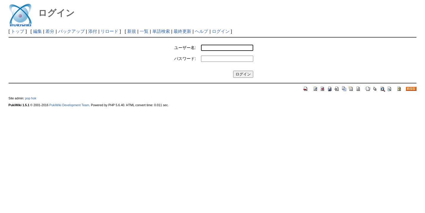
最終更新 (182, 31)
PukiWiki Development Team (69, 105)
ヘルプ (201, 31)
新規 (131, 31)
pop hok (30, 98)
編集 (37, 31)
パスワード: (185, 58)
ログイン (221, 31)
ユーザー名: (185, 47)
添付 (92, 31)
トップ (17, 31)
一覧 (144, 31)
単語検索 (161, 31)
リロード (109, 31)
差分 (49, 31)
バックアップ (71, 31)
